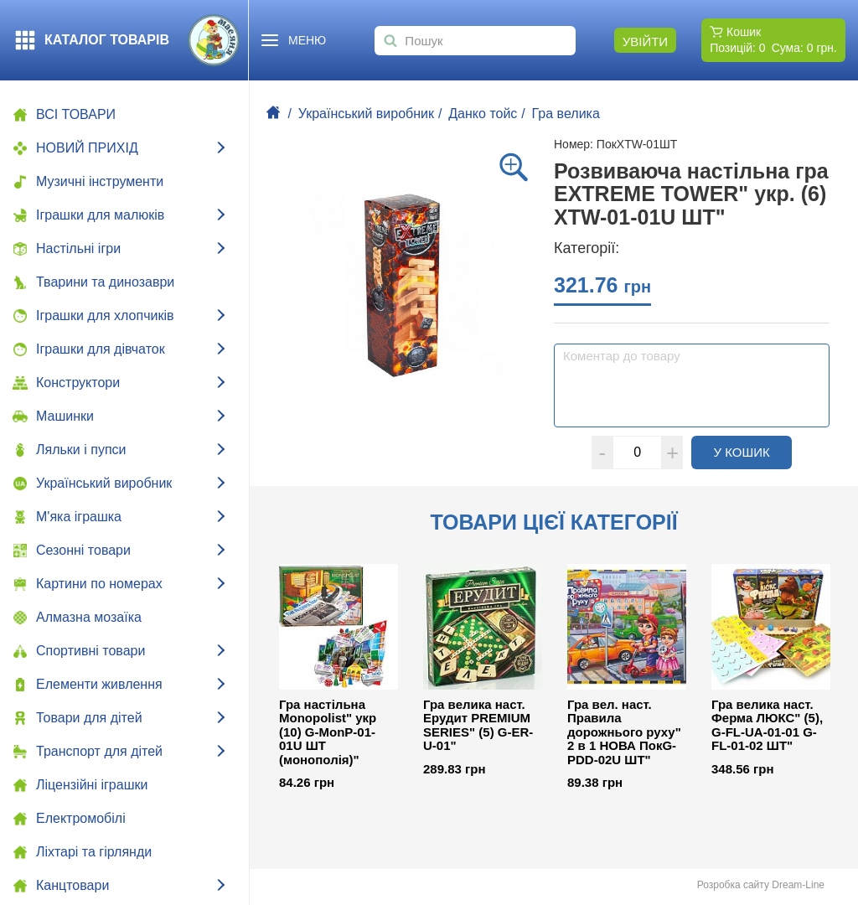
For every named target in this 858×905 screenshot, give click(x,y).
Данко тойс (482, 113)
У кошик (753, 451)
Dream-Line (798, 885)
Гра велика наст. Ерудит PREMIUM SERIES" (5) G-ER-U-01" (478, 725)
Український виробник (366, 113)
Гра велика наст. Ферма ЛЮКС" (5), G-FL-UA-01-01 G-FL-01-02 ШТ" (767, 725)
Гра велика (566, 113)
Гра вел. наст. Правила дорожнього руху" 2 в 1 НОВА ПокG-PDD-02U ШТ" (624, 732)
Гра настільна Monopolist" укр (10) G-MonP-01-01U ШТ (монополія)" (327, 732)
